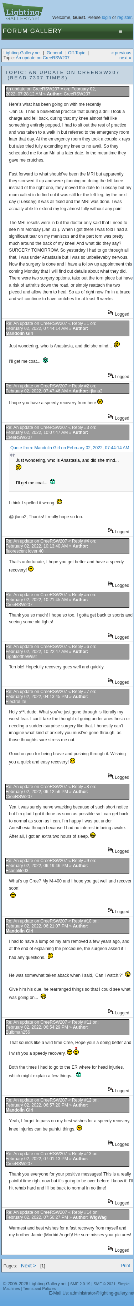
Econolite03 (17, 870)
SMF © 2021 (105, 1284)
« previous (121, 52)
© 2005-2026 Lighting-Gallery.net (35, 1283)
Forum (15, 31)
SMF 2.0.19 (80, 1284)
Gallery (46, 31)
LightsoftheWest (21, 656)
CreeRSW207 (77, 94)
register (124, 17)
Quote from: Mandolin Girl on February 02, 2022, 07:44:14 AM (69, 447)
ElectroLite (16, 701)
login (106, 17)
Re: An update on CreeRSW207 (36, 323)
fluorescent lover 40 (24, 551)
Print (125, 1265)
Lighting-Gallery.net (22, 52)
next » (125, 57)
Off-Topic (76, 52)
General (54, 52)
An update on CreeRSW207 (42, 57)
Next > (28, 1265)
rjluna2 (96, 391)
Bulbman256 (18, 1032)
